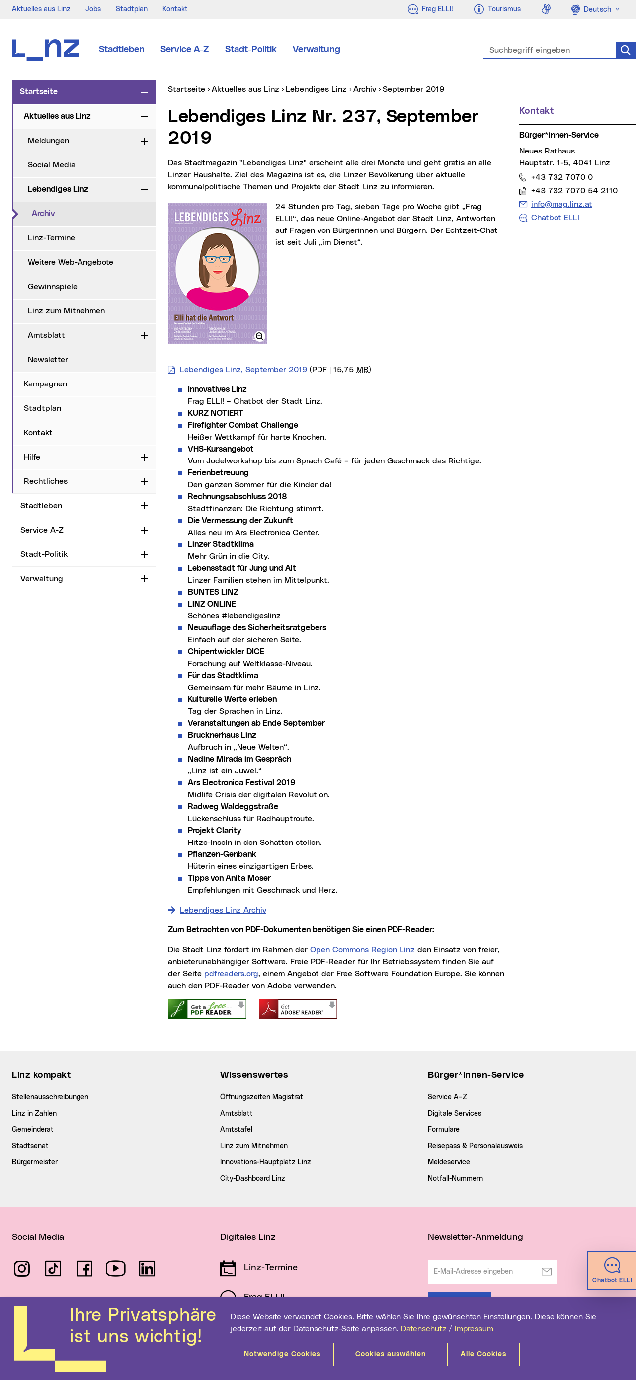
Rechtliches (46, 481)
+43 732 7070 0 (562, 177)
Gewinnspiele (53, 287)
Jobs (93, 9)
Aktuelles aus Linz (41, 9)
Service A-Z (184, 49)
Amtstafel (236, 1129)
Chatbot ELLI (555, 218)
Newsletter (48, 360)
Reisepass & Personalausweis (475, 1146)
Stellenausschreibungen (50, 1097)
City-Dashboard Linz (252, 1178)
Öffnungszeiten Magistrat (261, 1097)
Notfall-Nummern (455, 1178)
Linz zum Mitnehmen (66, 311)
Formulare (444, 1129)
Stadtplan (132, 9)
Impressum (474, 1329)
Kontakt (175, 9)
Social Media (52, 165)
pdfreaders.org (231, 974)
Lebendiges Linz (58, 189)
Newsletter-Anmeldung (475, 1237)
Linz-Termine (51, 238)
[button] (259, 336)
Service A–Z (447, 1097)
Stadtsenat (30, 1146)
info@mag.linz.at (561, 204)
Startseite (39, 92)
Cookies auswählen (390, 1354)
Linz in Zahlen (34, 1113)
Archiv (84, 213)
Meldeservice (449, 1162)
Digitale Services (454, 1113)
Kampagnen (45, 384)
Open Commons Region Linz (362, 950)
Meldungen (48, 141)
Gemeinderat (33, 1129)
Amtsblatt (46, 335)
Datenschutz (423, 1329)
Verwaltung (316, 49)
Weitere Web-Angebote (70, 262)
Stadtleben (122, 49)
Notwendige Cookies (282, 1354)
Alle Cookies (483, 1354)
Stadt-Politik (251, 49)
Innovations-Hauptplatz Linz (265, 1162)
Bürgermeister (35, 1162)
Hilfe (32, 457)
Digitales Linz (248, 1237)
